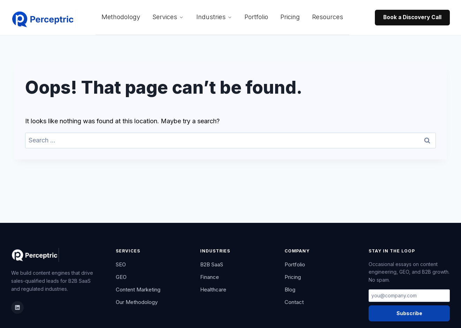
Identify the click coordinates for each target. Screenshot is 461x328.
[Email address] (409, 295)
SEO (121, 264)
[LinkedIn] (17, 307)
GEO (121, 277)
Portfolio (256, 17)
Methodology (120, 17)
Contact (294, 302)
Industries (214, 17)
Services (168, 17)
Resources (327, 17)
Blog (290, 289)
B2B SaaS (211, 264)
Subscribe (409, 313)
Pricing (290, 17)
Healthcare (213, 289)
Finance (209, 277)
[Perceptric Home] (43, 17)
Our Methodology (137, 302)
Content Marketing (138, 289)
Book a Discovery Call (412, 17)
